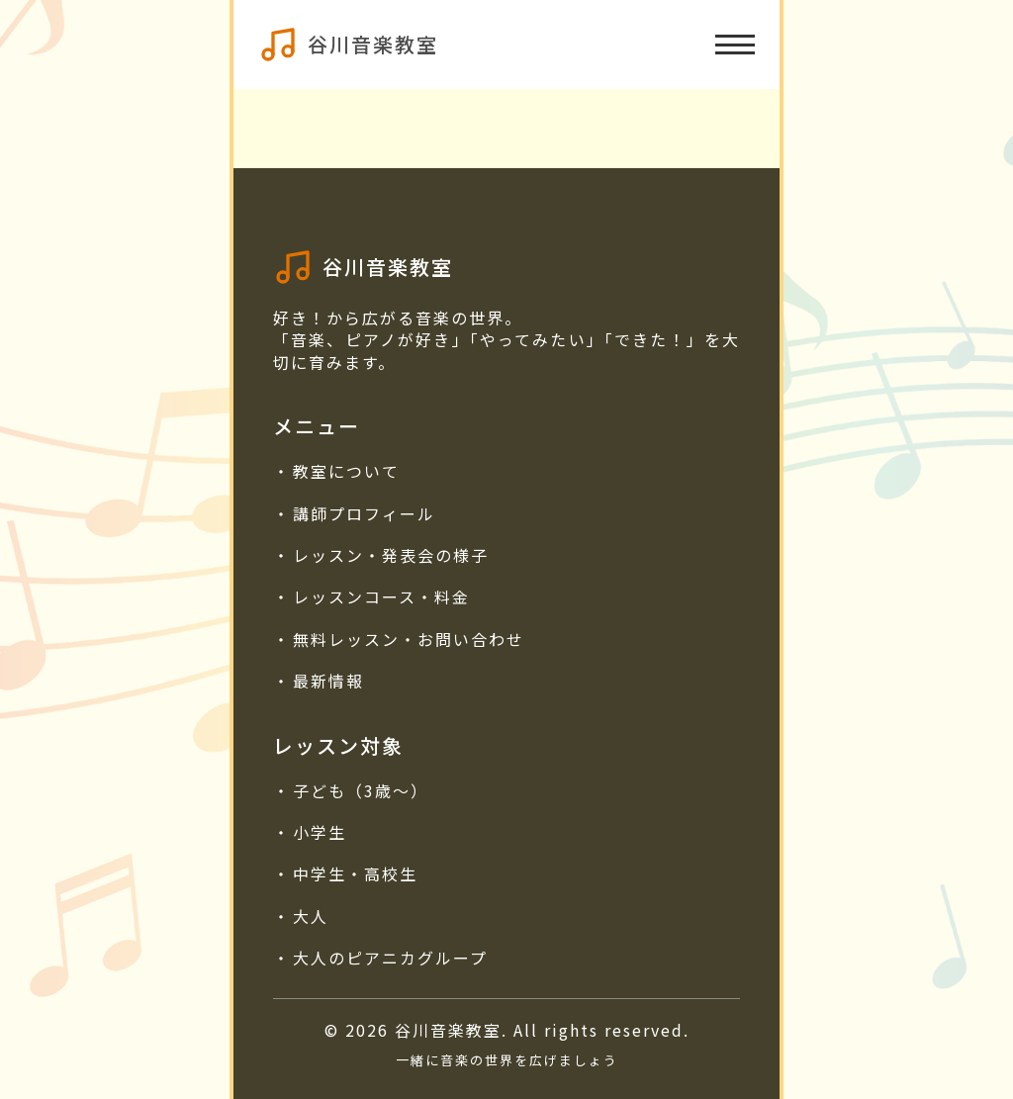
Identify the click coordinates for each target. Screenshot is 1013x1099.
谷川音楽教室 (373, 44)
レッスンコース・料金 (381, 596)
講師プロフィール (364, 513)
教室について (346, 471)
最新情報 (328, 680)
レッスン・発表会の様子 (391, 555)
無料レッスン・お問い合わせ (408, 639)
